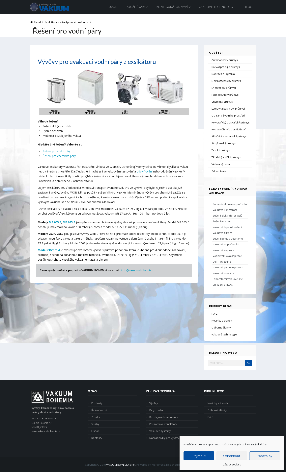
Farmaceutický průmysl (225, 94)
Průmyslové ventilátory (163, 424)
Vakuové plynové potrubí (228, 267)
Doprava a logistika (223, 74)
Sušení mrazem (222, 221)
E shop (95, 431)
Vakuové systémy (160, 431)
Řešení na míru (100, 410)
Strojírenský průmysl (224, 143)
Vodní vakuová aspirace (227, 256)
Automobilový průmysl (225, 60)
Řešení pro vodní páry (57, 151)
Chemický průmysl (222, 101)
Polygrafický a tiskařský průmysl (231, 122)
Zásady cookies (232, 464)
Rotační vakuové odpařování (230, 204)
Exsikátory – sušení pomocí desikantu (66, 22)
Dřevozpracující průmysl (226, 67)
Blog (248, 7)
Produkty (96, 403)
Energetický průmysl (224, 88)
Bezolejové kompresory (163, 417)
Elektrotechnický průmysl (227, 81)
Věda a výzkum (221, 164)
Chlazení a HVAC (223, 284)
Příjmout (199, 456)
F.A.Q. (215, 313)
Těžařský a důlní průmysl (226, 157)
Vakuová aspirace (224, 250)
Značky (95, 417)
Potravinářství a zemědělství (228, 129)
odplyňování (144, 171)
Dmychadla (156, 410)
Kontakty (96, 438)
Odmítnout (231, 456)
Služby (95, 424)
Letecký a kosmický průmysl (228, 108)
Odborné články (221, 327)
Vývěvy (153, 403)
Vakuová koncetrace (225, 210)
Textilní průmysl (221, 150)
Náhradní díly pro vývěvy (164, 438)
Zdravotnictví (219, 171)
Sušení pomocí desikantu (228, 238)
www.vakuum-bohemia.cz (46, 431)
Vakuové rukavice (223, 273)
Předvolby (264, 456)
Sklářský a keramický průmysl (229, 136)
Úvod (113, 7)
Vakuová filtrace (222, 233)
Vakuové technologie (217, 7)
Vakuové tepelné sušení (227, 227)
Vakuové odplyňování (226, 244)
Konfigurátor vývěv (173, 7)
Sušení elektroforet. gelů (227, 215)
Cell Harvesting (222, 261)
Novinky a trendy (222, 320)
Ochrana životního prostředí (228, 115)
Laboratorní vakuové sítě (228, 279)
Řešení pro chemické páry (59, 156)
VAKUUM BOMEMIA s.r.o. (120, 464)
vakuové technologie (224, 334)
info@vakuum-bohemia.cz (138, 270)
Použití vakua (137, 7)
